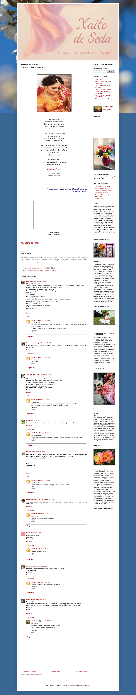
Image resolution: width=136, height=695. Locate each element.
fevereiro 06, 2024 (41, 599)
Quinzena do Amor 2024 (40, 270)
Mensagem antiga (81, 671)
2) (23, 245)
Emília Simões (30, 599)
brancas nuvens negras (33, 343)
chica (28, 420)
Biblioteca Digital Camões (102, 186)
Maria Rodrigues (31, 566)
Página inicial (56, 671)
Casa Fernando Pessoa (101, 193)
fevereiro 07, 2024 (47, 621)
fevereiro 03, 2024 (42, 281)
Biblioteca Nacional (100, 188)
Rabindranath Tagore (54, 169)
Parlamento (98, 83)
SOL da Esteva (30, 452)
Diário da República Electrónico (104, 89)
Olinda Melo (35, 320)
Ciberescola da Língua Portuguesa (105, 99)
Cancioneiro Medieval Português (104, 190)
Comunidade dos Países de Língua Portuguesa (103, 96)
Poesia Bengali (30, 270)
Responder (29, 313)
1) (22, 245)
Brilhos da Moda (31, 539)
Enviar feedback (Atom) (35, 674)
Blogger (87, 685)
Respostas (31, 317)
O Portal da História (100, 198)
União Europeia (99, 79)
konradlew (71, 685)
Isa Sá (28, 533)
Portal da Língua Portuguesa (103, 81)
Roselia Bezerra (31, 281)
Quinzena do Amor (30, 243)
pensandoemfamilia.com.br (34, 499)
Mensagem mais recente (29, 671)
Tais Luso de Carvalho (33, 374)
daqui (48, 263)
